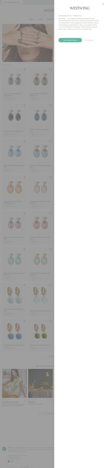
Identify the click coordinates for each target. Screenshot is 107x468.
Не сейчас (89, 40)
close (103, 4)
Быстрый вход (70, 40)
